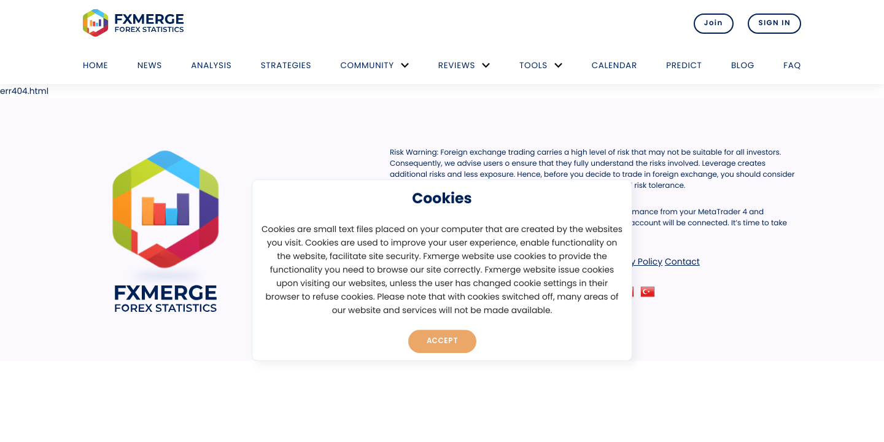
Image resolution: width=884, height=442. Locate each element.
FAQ (792, 65)
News (150, 65)
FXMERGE (135, 23)
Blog (742, 65)
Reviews (456, 65)
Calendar (614, 65)
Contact (682, 261)
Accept (442, 341)
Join (713, 23)
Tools (533, 65)
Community (367, 65)
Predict (684, 65)
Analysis (211, 65)
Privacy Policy (634, 261)
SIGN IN (774, 23)
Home (95, 65)
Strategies (286, 65)
